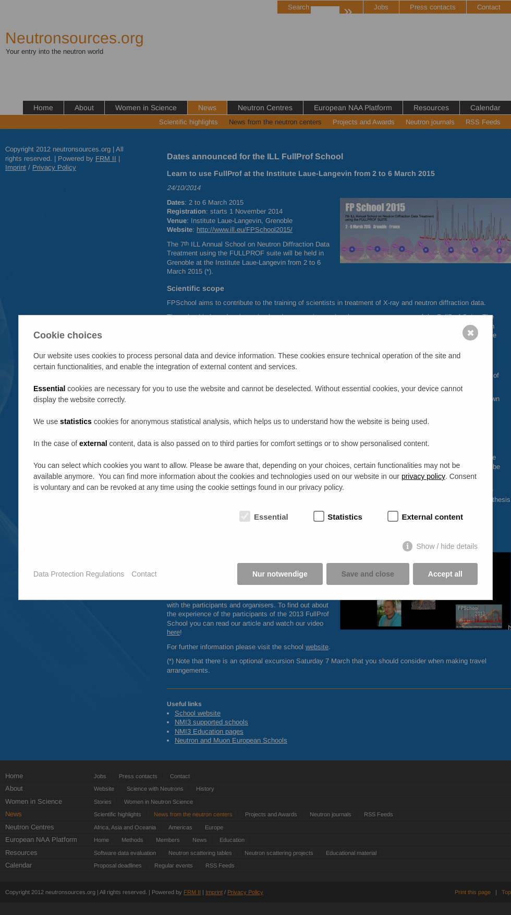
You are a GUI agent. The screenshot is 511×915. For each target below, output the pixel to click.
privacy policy (423, 476)
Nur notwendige (280, 574)
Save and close (368, 574)
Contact (143, 574)
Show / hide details (447, 546)
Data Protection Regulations (78, 574)
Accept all (445, 574)
